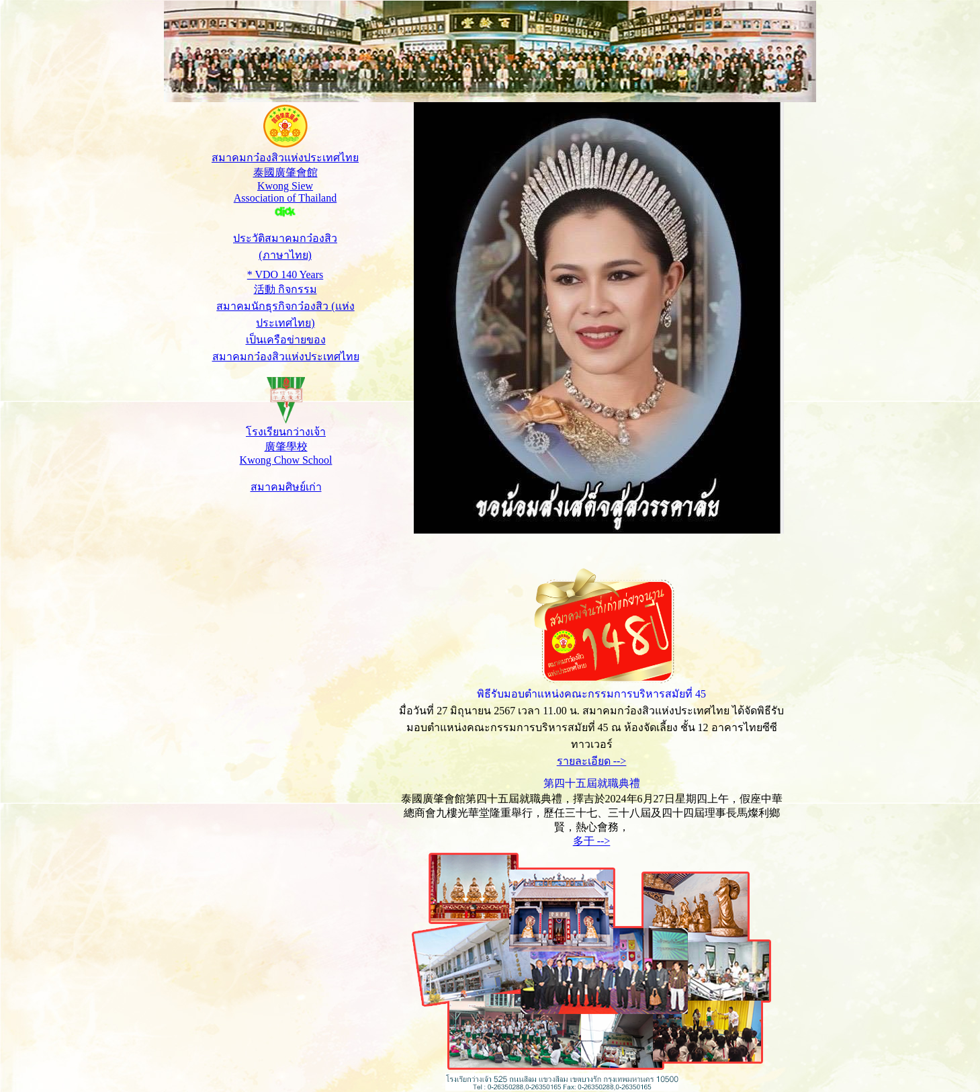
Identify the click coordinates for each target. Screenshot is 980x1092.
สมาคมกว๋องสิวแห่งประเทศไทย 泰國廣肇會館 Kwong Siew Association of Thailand (285, 185)
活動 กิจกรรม (285, 289)
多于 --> (592, 841)
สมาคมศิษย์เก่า (286, 487)
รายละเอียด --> (592, 761)
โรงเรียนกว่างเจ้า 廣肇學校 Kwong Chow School (286, 446)
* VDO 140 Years (285, 274)
